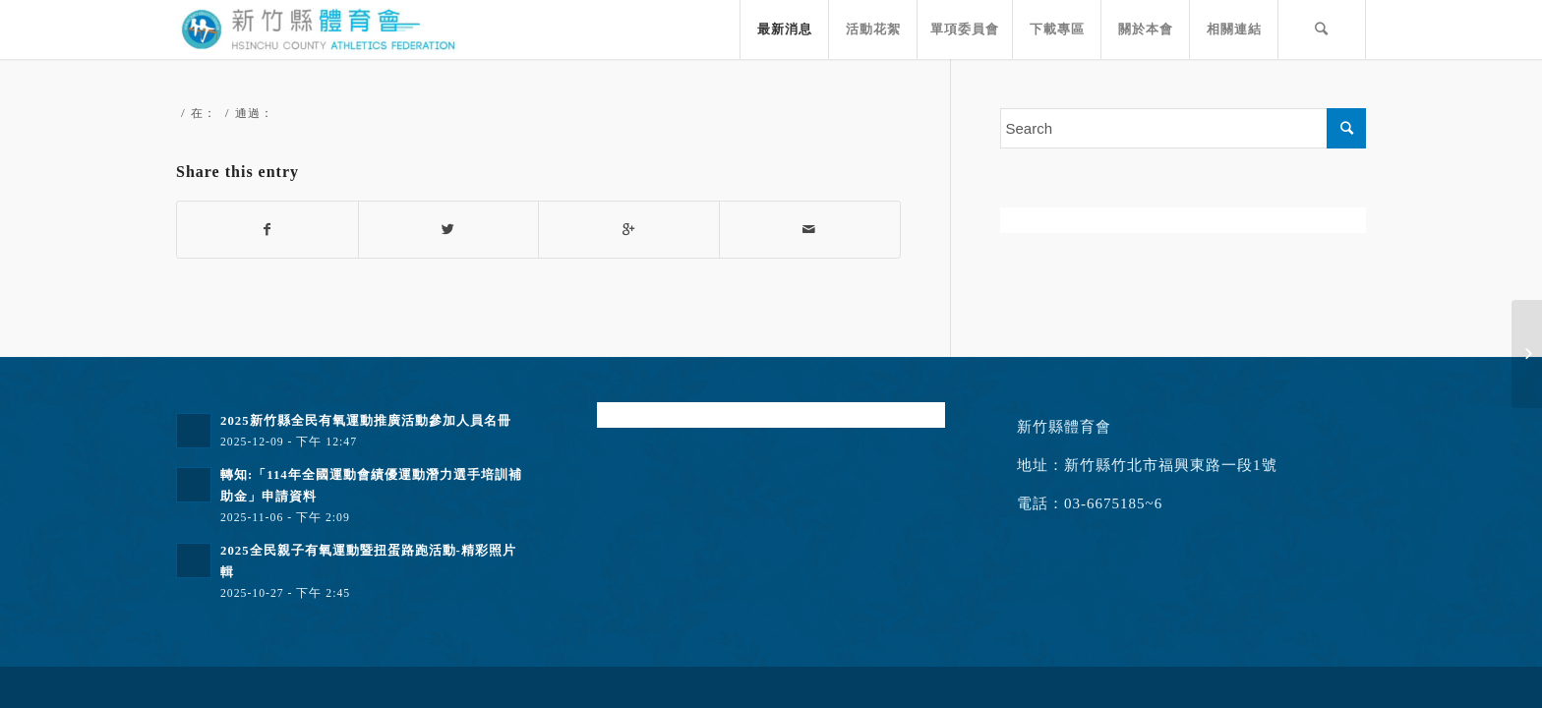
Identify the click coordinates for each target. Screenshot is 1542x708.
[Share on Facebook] (267, 230)
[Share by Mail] (810, 230)
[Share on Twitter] (449, 230)
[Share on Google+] (629, 230)
